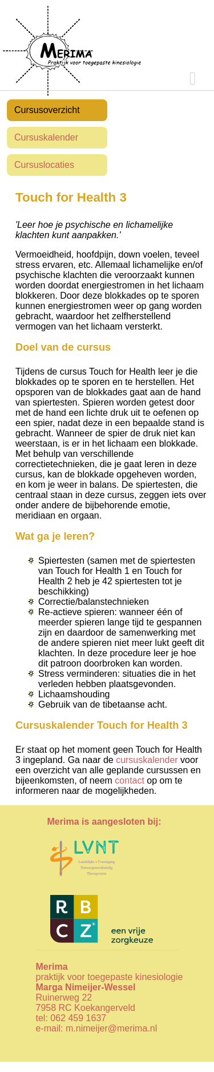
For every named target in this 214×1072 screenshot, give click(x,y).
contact (129, 780)
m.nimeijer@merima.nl (111, 1028)
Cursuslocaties (44, 165)
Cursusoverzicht (47, 110)
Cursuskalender (46, 137)
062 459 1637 (78, 1018)
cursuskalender (147, 760)
